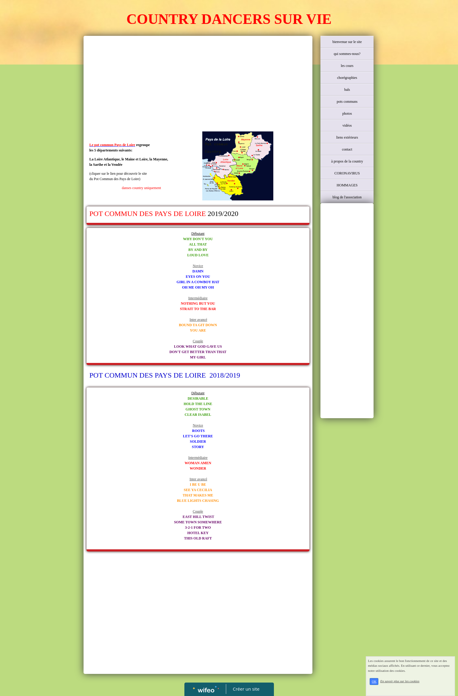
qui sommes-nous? (347, 54)
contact (347, 149)
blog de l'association (347, 197)
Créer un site (246, 689)
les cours (347, 66)
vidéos (347, 125)
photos (347, 113)
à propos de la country (347, 161)
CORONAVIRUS (347, 173)
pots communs (347, 101)
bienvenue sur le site (347, 42)
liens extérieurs (347, 137)
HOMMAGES (347, 185)
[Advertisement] (198, 83)
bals (347, 90)
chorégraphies (347, 78)
